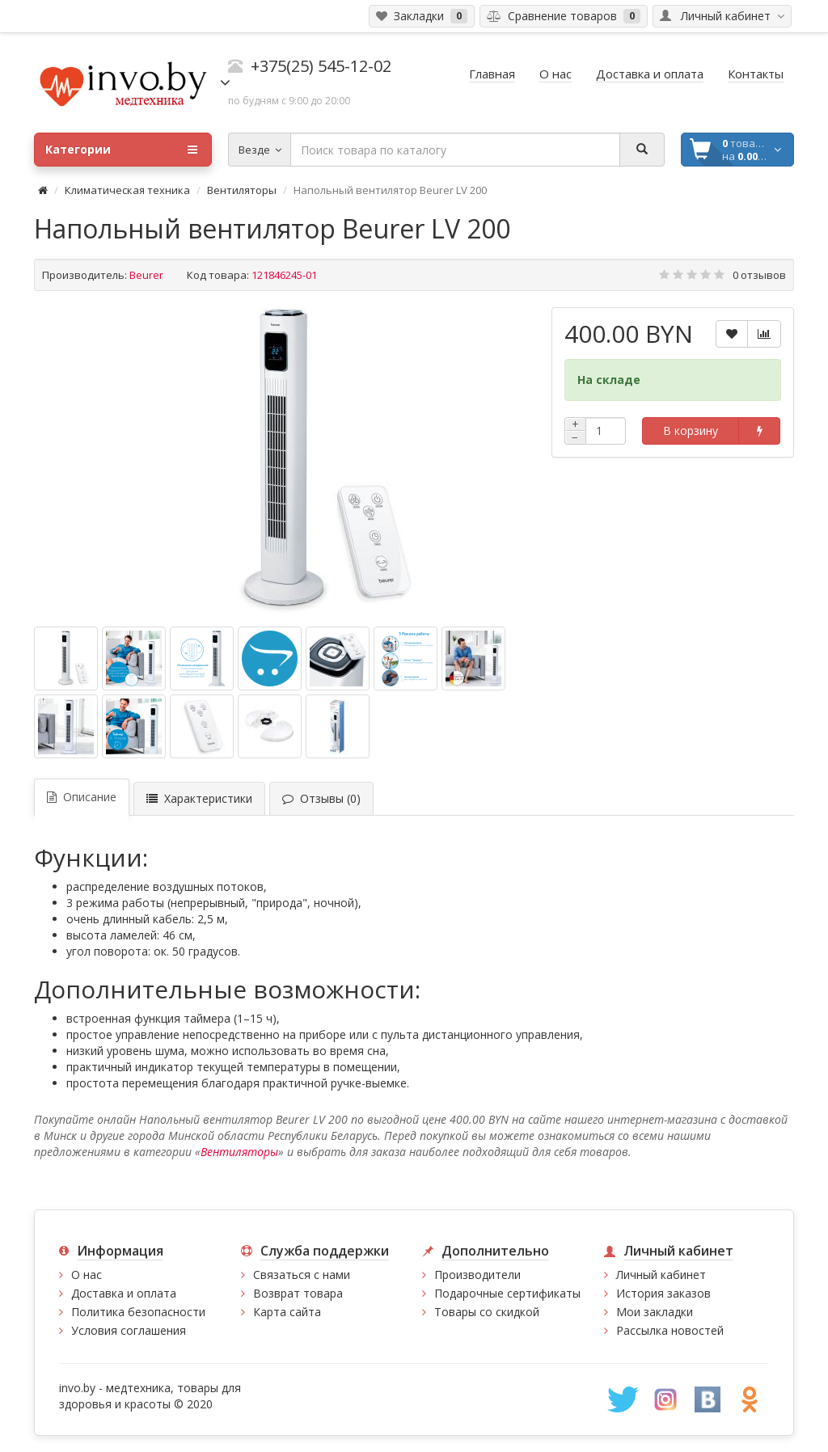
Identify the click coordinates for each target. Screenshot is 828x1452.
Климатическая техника (127, 190)
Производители (477, 1274)
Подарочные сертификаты (507, 1293)
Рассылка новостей (670, 1330)
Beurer (146, 275)
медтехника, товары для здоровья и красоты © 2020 (150, 1396)
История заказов (663, 1293)
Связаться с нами (301, 1274)
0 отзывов (759, 275)
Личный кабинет (661, 1274)
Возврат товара (298, 1293)
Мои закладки (654, 1311)
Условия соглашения (128, 1330)
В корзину (690, 430)
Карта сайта (287, 1311)
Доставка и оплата (123, 1293)
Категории (121, 149)
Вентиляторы (242, 190)
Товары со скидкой (486, 1311)
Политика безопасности (138, 1311)
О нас (86, 1274)
